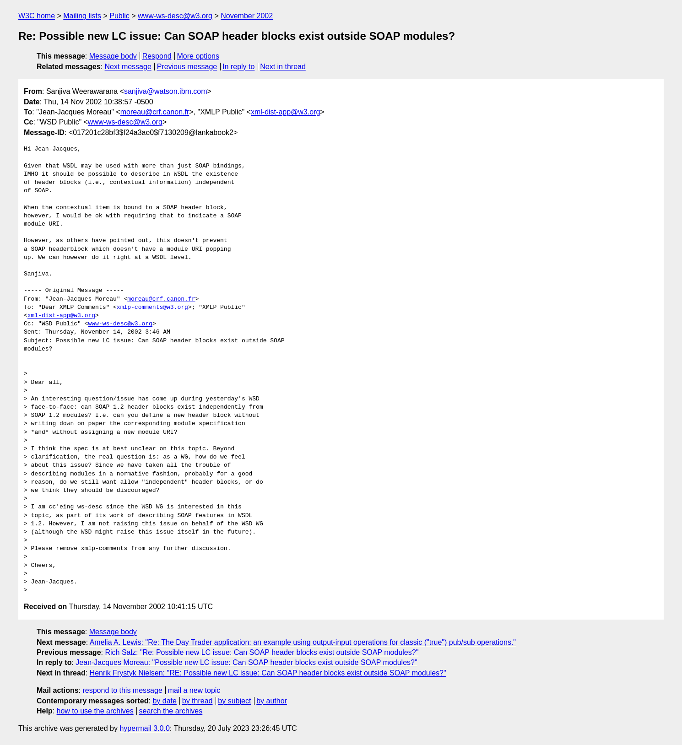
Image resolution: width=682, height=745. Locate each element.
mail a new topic (194, 690)
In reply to (238, 66)
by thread (197, 701)
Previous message (187, 66)
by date (164, 701)
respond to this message (122, 690)
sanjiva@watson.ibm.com (165, 91)
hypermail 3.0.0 (144, 728)
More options (198, 56)
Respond (157, 56)
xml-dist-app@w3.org (285, 112)
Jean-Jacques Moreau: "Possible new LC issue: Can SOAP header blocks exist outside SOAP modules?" (246, 662)
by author (271, 701)
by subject (234, 701)
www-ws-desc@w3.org (175, 16)
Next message (128, 66)
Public (119, 16)
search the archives (171, 711)
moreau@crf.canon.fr (154, 112)
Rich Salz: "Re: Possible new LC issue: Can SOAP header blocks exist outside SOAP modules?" (261, 652)
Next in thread (283, 66)
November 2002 (247, 16)
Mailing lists (82, 16)
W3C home (36, 16)
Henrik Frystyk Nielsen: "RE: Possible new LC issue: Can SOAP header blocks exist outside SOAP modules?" (268, 673)
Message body (113, 56)
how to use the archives (95, 711)
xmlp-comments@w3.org (152, 307)
